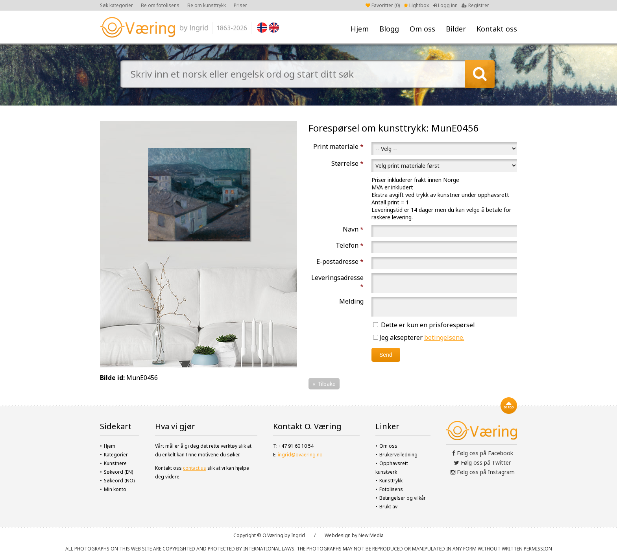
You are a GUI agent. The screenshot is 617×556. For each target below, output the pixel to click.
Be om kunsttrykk (206, 5)
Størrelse (347, 163)
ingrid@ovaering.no (300, 454)
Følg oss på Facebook (482, 453)
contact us (194, 468)
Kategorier (116, 454)
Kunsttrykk (391, 480)
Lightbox (416, 5)
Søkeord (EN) (118, 472)
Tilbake (327, 383)
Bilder (456, 28)
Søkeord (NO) (119, 480)
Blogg (389, 28)
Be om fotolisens (160, 5)
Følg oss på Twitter (482, 462)
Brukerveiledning (398, 454)
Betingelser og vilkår (402, 498)
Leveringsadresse (337, 282)
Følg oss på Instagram (483, 472)
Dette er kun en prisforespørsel (424, 325)
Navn (353, 229)
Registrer (475, 5)
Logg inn (445, 5)
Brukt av (388, 506)
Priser (240, 5)
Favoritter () (383, 5)
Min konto (115, 489)
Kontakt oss (497, 28)
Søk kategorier (116, 5)
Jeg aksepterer (418, 337)
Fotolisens (391, 489)
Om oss (422, 28)
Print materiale (338, 146)
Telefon (350, 245)
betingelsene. (444, 337)
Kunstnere (115, 463)
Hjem (360, 28)
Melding (351, 301)
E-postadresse (340, 261)
